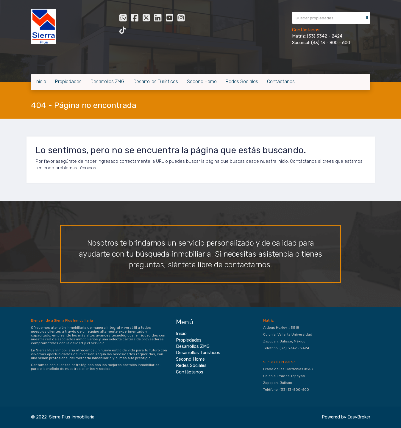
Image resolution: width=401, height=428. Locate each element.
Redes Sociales (242, 81)
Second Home (202, 81)
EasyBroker (358, 417)
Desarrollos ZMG (107, 81)
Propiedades (68, 81)
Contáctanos (281, 81)
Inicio (40, 81)
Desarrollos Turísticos (155, 81)
